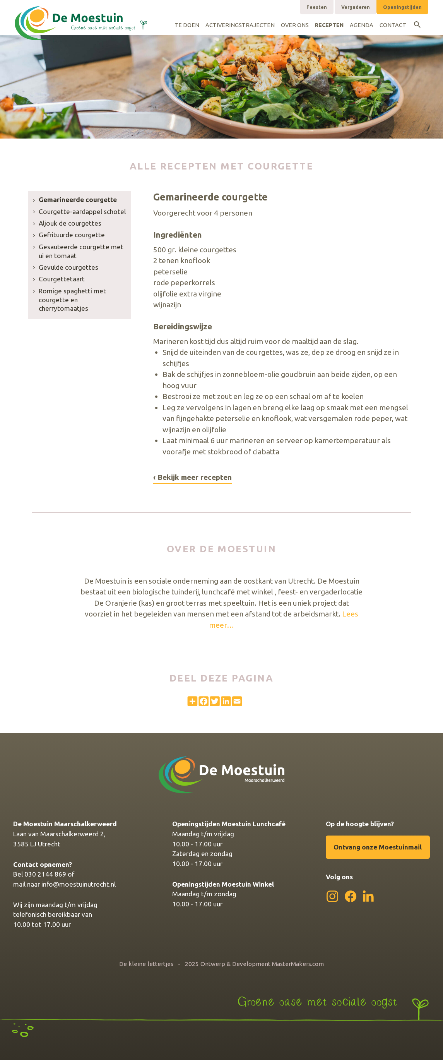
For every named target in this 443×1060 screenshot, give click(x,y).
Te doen (186, 25)
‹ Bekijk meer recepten (192, 477)
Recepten (329, 25)
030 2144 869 (45, 874)
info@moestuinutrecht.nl (78, 884)
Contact (393, 25)
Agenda (361, 25)
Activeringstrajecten (240, 25)
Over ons (295, 25)
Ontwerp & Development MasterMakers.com (262, 964)
